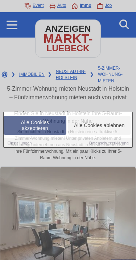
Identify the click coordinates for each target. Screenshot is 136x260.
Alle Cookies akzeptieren (35, 125)
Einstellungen (19, 143)
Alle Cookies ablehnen (99, 126)
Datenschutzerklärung (109, 143)
